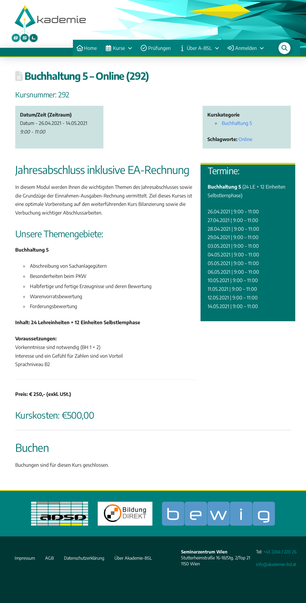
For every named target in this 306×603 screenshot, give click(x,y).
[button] (284, 48)
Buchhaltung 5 (237, 123)
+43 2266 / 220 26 (279, 551)
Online (245, 139)
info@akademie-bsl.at (276, 564)
